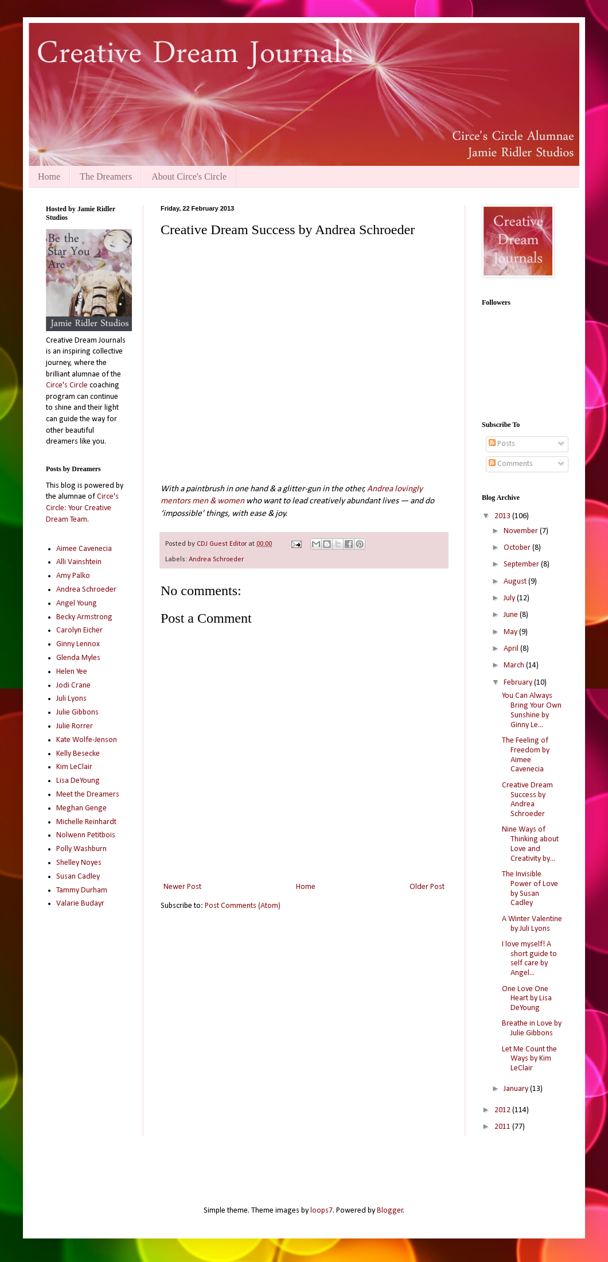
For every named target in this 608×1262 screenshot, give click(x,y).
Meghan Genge (81, 808)
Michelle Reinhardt (86, 822)
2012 (503, 1110)
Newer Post (182, 887)
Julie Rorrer (74, 726)
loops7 (321, 1210)
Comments (511, 464)
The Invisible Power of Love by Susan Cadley (530, 888)
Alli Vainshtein (79, 562)
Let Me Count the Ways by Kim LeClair (529, 1059)
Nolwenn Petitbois (85, 835)
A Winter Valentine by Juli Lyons (532, 924)
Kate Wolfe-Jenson (86, 740)
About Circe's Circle (189, 176)
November (522, 531)
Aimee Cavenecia (84, 549)
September (522, 564)
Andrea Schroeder (216, 559)
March (515, 665)
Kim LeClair (74, 767)
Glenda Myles (78, 658)
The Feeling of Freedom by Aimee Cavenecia (525, 755)
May (511, 632)
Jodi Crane (73, 685)
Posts (502, 444)
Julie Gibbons (77, 712)
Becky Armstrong (84, 617)
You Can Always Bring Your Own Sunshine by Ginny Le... (532, 710)
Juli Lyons (71, 698)
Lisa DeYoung (78, 780)
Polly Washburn (81, 849)
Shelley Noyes (79, 863)
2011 (503, 1127)
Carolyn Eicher (79, 630)
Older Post (427, 887)
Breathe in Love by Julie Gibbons (532, 1028)
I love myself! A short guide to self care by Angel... (529, 958)
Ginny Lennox (78, 644)
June (512, 615)
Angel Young (76, 603)
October (518, 547)
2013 (503, 516)
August (516, 581)
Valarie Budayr (80, 903)
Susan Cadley (78, 876)
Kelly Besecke (78, 754)
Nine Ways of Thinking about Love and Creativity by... (530, 844)
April (512, 648)
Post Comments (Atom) (242, 906)
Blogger (390, 1210)
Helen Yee (71, 671)
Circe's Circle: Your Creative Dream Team (82, 507)
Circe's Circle (67, 385)
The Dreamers (106, 176)
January (517, 1089)
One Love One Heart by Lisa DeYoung (527, 999)
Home (49, 176)
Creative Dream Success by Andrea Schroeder (527, 799)
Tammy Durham (81, 890)
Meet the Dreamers (87, 794)
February (519, 682)
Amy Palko (73, 576)
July (510, 598)
